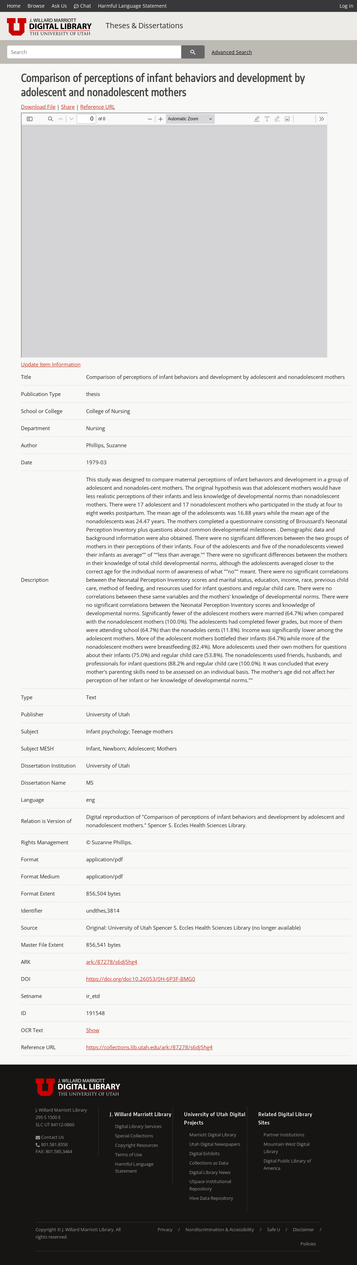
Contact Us (50, 1137)
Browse (36, 5)
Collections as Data (208, 1163)
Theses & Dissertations (144, 25)
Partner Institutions (284, 1134)
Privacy (165, 1229)
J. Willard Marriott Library (61, 1110)
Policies (308, 1244)
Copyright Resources (136, 1145)
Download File (38, 106)
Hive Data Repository (211, 1198)
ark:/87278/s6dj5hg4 (111, 961)
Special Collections (134, 1136)
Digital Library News (209, 1172)
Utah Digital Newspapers (214, 1144)
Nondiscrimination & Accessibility (219, 1229)
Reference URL (97, 106)
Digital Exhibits (204, 1153)
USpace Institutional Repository (210, 1185)
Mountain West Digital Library (287, 1147)
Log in (347, 5)
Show (92, 1030)
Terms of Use (128, 1154)
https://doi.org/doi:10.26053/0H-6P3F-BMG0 (140, 978)
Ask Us (59, 5)
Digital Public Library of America (287, 1164)
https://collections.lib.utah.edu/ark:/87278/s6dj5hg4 (149, 1047)
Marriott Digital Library (212, 1134)
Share (68, 106)
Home (14, 5)
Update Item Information (51, 364)
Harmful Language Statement (132, 5)
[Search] (94, 52)
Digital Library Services (138, 1126)
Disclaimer (303, 1229)
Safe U (273, 1229)
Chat (82, 5)
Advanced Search (232, 52)
